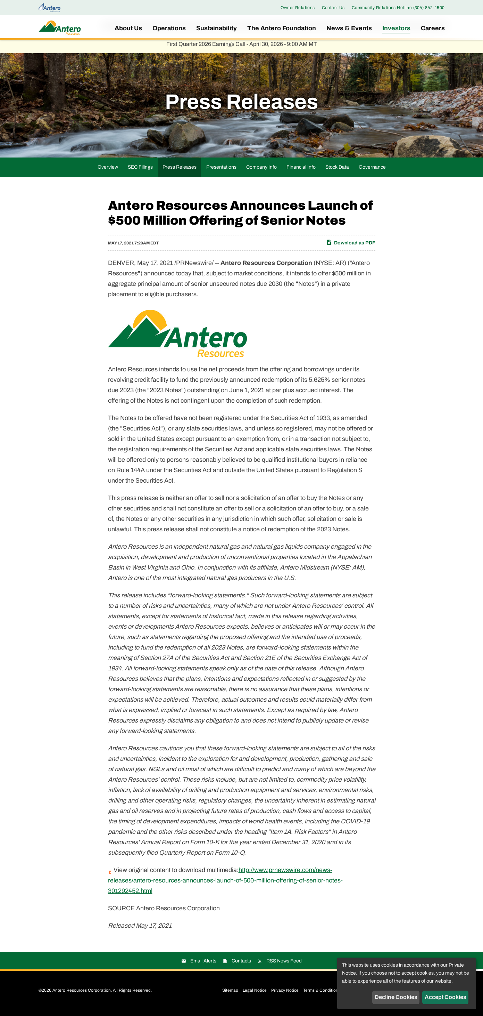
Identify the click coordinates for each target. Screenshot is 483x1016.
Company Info (261, 171)
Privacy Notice (285, 995)
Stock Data (337, 171)
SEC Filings (140, 171)
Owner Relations (298, 8)
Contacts (241, 965)
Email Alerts (203, 965)
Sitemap (230, 995)
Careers (433, 28)
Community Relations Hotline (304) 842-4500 (398, 8)
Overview (108, 171)
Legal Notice (255, 995)
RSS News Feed (284, 965)
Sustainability (216, 28)
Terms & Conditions (321, 995)
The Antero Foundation (281, 28)
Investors (396, 28)
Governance (372, 171)
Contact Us (333, 8)
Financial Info (301, 171)
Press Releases (180, 171)
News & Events (349, 28)
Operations (169, 28)
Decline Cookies (396, 997)
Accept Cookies (445, 997)
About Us (128, 28)
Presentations (221, 171)
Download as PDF (350, 247)
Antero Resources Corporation (81, 994)
